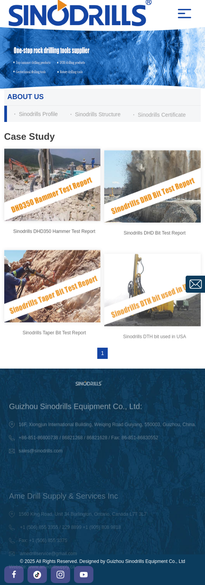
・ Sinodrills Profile (35, 114)
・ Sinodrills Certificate (158, 115)
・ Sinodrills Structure (94, 115)
